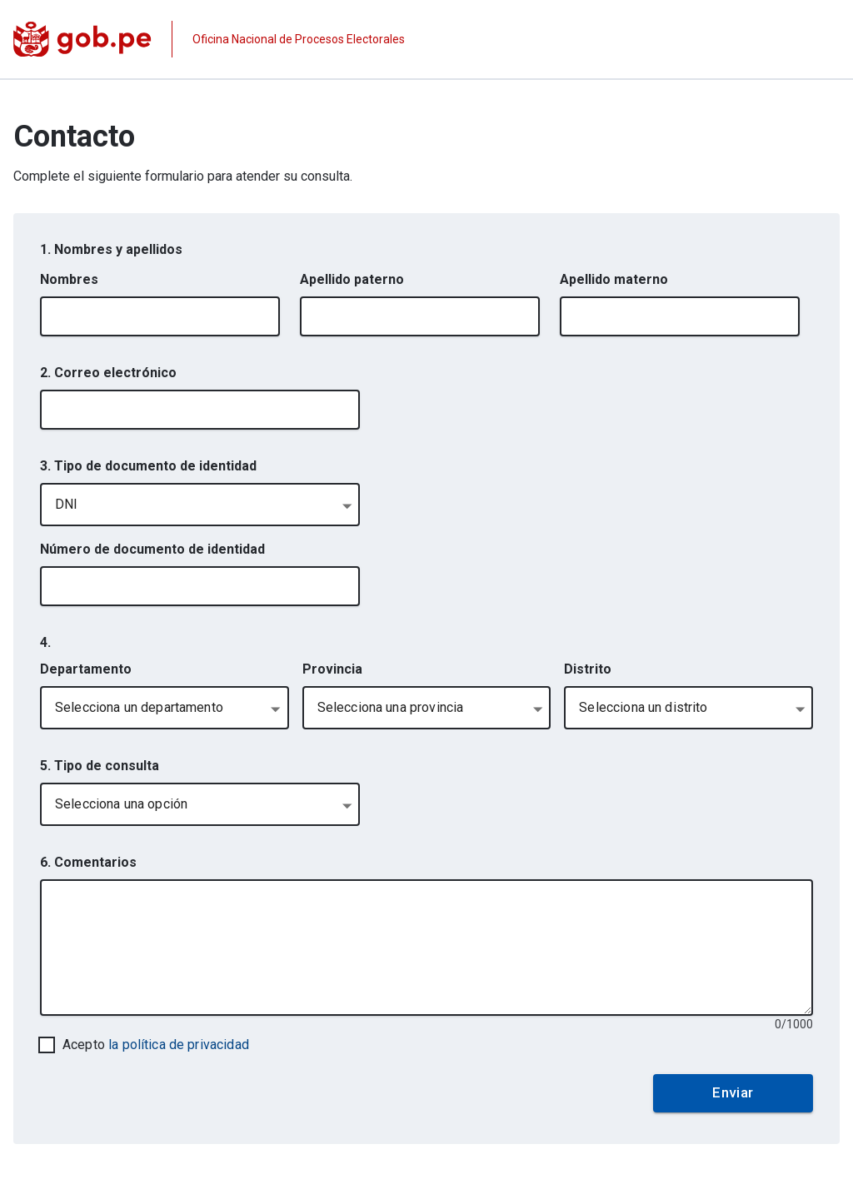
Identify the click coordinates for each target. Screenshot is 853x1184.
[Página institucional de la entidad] (209, 39)
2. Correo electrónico (108, 373)
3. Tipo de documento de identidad (148, 466)
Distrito (587, 669)
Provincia (332, 669)
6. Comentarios (88, 862)
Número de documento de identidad (152, 549)
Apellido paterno (352, 279)
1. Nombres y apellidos (111, 249)
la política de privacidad (178, 1044)
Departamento (86, 669)
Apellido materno (614, 279)
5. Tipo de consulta (99, 766)
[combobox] (200, 505)
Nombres (69, 279)
